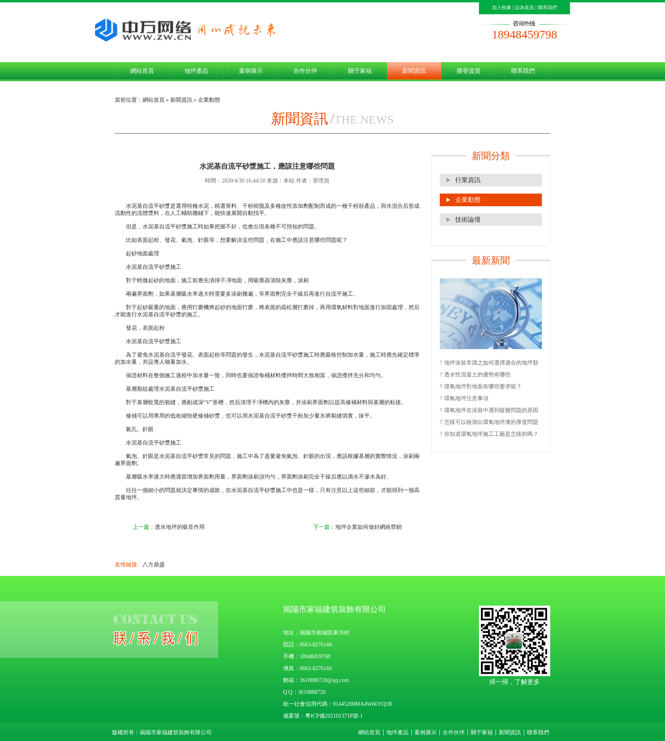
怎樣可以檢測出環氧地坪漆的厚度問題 (491, 422)
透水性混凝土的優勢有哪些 (477, 375)
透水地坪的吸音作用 (180, 527)
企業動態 (468, 199)
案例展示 (251, 70)
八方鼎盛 (153, 565)
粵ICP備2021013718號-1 (334, 716)
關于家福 (360, 70)
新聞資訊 (414, 70)
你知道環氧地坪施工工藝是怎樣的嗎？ (491, 434)
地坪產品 (196, 70)
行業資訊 (468, 180)
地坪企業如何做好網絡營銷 (368, 527)
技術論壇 (468, 219)
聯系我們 (547, 7)
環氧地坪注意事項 (466, 398)
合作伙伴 (305, 70)
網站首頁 (142, 70)
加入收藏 (501, 7)
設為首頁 (524, 7)
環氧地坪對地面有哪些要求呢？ (483, 387)
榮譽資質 (469, 70)
